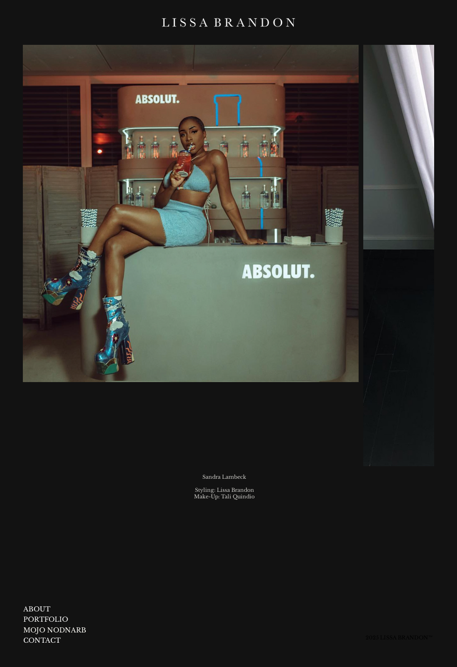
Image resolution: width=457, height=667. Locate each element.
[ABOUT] (37, 609)
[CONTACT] (42, 640)
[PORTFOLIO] (46, 619)
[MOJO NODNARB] (65, 630)
